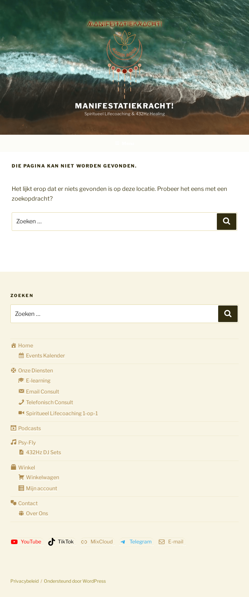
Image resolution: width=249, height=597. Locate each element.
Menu (124, 143)
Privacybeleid (24, 581)
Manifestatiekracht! (124, 106)
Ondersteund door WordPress (75, 581)
